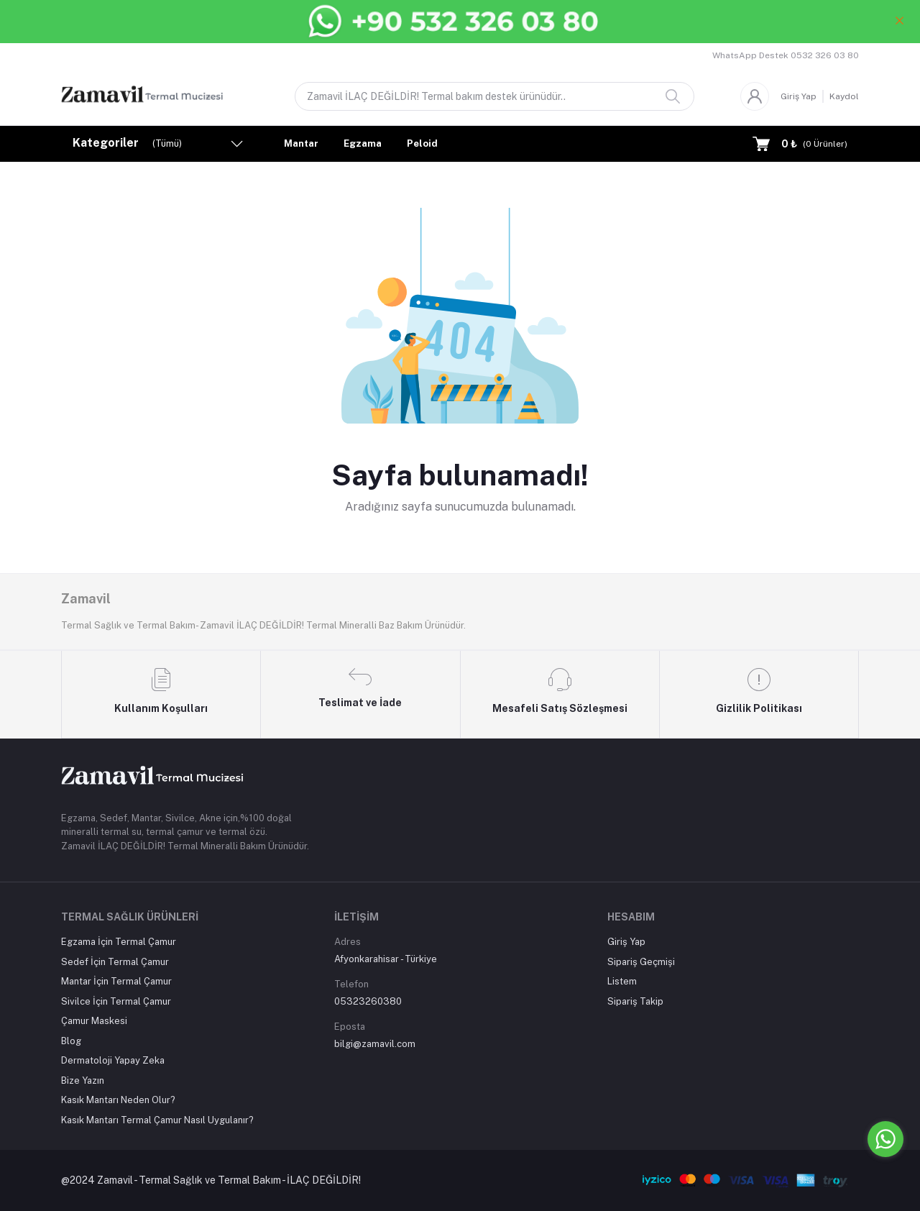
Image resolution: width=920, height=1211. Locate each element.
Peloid (422, 143)
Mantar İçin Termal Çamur (116, 981)
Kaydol (844, 96)
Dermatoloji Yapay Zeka (113, 1060)
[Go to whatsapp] (885, 1139)
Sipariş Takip (635, 1001)
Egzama (363, 143)
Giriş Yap (798, 96)
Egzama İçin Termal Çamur (118, 941)
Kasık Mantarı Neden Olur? (118, 1100)
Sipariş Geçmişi (641, 961)
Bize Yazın (82, 1080)
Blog (71, 1041)
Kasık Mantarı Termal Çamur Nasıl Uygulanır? (157, 1120)
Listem (622, 981)
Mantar (301, 143)
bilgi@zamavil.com (374, 1043)
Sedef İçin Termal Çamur (115, 961)
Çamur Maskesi (94, 1020)
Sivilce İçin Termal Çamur (116, 1001)
